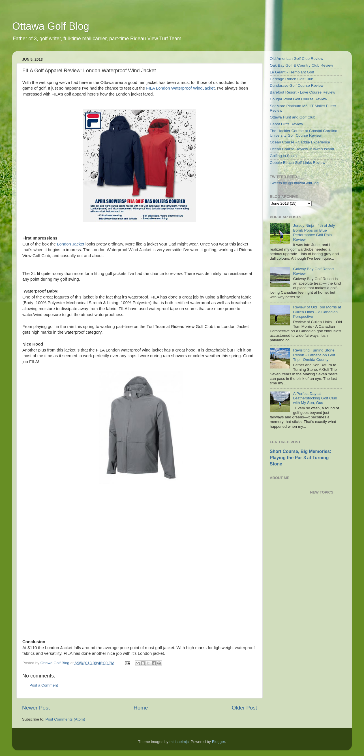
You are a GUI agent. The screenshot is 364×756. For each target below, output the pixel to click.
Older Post (244, 708)
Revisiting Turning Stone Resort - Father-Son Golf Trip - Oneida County (314, 354)
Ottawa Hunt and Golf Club (292, 117)
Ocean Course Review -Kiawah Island (302, 149)
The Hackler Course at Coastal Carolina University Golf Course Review (303, 133)
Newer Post (36, 708)
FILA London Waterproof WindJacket (180, 88)
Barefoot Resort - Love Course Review (302, 92)
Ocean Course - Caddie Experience (300, 142)
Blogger (218, 742)
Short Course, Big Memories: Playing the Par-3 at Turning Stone (300, 457)
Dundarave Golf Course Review (297, 85)
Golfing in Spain (283, 156)
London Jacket (70, 244)
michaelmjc (179, 742)
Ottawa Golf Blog (50, 26)
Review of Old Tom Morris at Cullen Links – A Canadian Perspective (317, 311)
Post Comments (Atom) (65, 719)
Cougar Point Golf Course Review (298, 99)
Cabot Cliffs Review (286, 124)
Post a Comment (43, 685)
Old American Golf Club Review (296, 58)
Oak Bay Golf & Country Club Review (301, 65)
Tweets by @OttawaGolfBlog (294, 183)
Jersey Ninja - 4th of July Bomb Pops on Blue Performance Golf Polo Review (314, 232)
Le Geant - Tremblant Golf (292, 72)
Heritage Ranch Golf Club (291, 79)
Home (141, 708)
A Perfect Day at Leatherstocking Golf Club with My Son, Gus (315, 398)
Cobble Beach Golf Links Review (298, 162)
